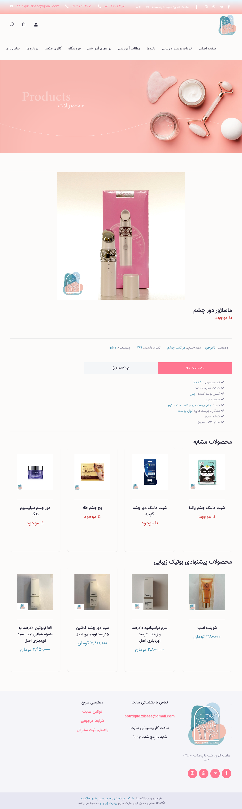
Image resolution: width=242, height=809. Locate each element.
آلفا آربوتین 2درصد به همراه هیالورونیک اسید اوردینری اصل (34, 634)
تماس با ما (13, 48)
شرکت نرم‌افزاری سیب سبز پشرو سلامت (107, 798)
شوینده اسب (207, 628)
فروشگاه (74, 48)
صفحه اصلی (207, 48)
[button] (24, 25)
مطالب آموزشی (129, 48)
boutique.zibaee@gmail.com (38, 6)
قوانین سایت (92, 712)
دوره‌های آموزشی (99, 48)
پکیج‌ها (151, 48)
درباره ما (32, 48)
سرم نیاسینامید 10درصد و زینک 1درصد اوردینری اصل (149, 634)
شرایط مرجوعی (92, 721)
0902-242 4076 (82, 6)
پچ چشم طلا (92, 508)
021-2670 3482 (114, 6)
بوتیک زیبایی (108, 803)
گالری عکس (53, 48)
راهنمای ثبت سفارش (92, 730)
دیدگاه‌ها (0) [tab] (121, 368)
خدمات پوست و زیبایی (177, 48)
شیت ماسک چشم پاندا (207, 508)
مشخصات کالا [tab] (195, 368)
